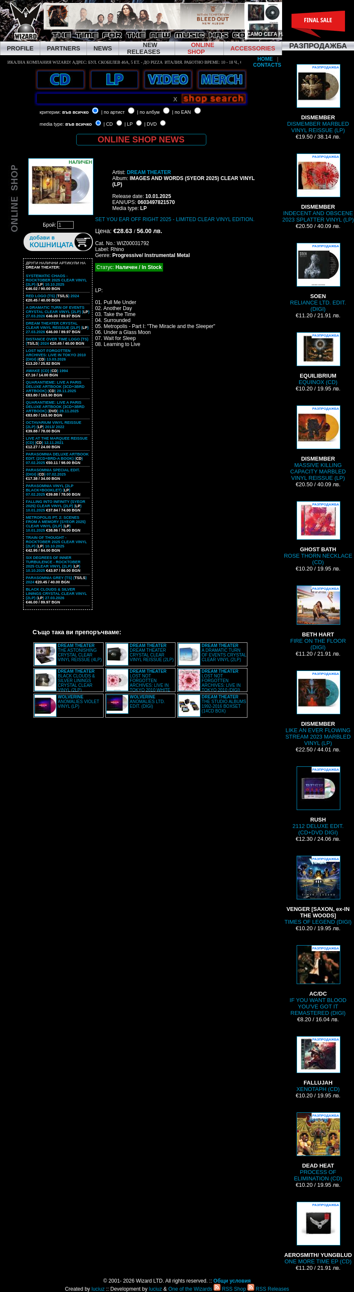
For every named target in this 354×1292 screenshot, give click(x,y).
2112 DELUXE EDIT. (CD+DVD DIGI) (318, 801)
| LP (129, 124)
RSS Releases (268, 1289)
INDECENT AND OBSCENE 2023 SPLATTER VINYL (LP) (318, 188)
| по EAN (181, 112)
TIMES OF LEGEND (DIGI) (318, 890)
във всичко (75, 112)
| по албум (148, 112)
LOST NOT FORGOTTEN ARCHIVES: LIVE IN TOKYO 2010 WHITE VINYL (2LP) (138, 683)
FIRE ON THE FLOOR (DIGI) (318, 617)
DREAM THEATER (149, 172)
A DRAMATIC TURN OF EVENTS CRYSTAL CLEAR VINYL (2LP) (224, 652)
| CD (108, 124)
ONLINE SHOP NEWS (141, 139)
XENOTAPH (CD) (317, 1064)
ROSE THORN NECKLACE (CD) (318, 533)
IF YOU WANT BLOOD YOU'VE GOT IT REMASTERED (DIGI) (318, 980)
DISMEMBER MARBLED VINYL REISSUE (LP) (318, 98)
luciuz (98, 1289)
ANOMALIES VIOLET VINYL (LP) (78, 702)
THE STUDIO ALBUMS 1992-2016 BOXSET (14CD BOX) (224, 704)
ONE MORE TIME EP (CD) (318, 1233)
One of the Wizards (190, 1289)
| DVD (150, 124)
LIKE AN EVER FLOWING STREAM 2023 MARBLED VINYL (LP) (318, 708)
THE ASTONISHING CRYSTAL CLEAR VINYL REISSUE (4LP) (79, 652)
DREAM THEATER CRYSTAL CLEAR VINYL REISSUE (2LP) (151, 652)
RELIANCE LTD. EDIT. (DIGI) (318, 277)
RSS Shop (230, 1289)
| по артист (113, 112)
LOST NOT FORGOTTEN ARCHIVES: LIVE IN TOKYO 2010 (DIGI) (221, 680)
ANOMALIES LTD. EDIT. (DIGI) (147, 702)
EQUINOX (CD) (318, 358)
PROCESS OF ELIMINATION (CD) (318, 1147)
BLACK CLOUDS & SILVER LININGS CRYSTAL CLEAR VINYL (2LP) (76, 680)
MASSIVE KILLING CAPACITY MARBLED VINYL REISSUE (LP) (318, 443)
